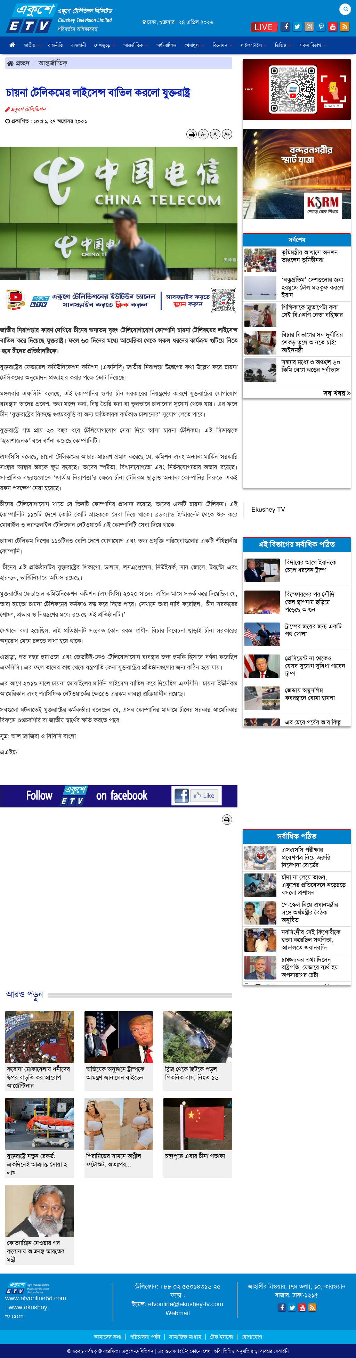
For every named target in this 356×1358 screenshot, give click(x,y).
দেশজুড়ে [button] (104, 45)
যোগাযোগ (252, 1337)
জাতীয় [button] (32, 45)
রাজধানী (78, 45)
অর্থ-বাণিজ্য (166, 45)
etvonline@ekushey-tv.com (185, 1304)
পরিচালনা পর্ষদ (145, 1337)
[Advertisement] (118, 914)
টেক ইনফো (222, 1337)
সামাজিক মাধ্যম (185, 1337)
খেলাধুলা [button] (194, 45)
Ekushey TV (268, 509)
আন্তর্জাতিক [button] (135, 45)
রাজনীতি (55, 45)
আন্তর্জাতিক (53, 62)
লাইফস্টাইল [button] (254, 45)
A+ (227, 134)
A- (203, 134)
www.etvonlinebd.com (35, 1298)
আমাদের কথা (108, 1337)
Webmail (177, 1313)
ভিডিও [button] (283, 45)
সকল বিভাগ (313, 45)
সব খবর (337, 393)
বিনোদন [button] (222, 45)
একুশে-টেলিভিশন (137, 1351)
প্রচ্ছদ (18, 62)
